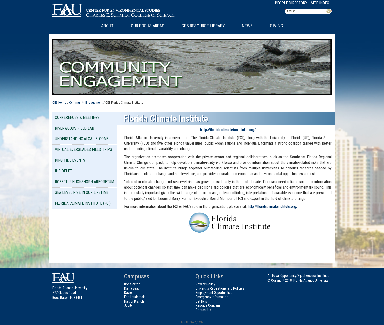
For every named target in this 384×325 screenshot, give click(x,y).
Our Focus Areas (147, 26)
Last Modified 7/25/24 (192, 322)
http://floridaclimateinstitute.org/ (228, 129)
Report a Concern (208, 305)
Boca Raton (132, 284)
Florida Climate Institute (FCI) (83, 203)
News (247, 26)
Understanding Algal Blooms (82, 138)
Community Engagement (86, 102)
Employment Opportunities (214, 293)
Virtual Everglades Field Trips (83, 149)
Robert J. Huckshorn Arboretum (84, 181)
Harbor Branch (134, 301)
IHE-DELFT (63, 171)
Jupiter (129, 305)
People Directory (291, 3)
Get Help (201, 301)
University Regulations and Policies (220, 288)
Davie (128, 293)
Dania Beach (132, 288)
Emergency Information (212, 297)
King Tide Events (70, 160)
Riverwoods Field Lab (74, 128)
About (107, 26)
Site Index (320, 3)
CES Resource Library (203, 26)
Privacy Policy (205, 284)
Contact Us (203, 310)
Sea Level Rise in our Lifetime (81, 192)
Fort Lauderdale (134, 297)
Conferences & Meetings (77, 117)
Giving (276, 26)
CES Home (59, 102)
